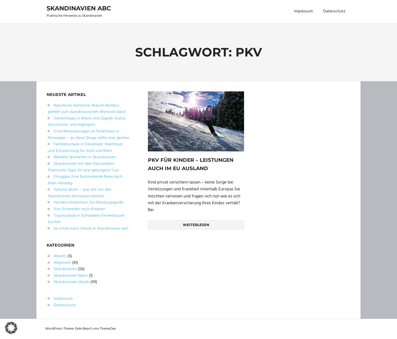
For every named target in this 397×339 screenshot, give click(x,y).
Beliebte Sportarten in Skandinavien (85, 157)
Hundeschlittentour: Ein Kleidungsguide (88, 202)
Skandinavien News (71, 275)
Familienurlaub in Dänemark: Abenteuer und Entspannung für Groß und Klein (85, 147)
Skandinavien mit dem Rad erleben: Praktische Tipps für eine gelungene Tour (83, 167)
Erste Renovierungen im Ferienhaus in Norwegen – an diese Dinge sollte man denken (88, 134)
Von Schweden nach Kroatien (79, 209)
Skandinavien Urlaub (71, 282)
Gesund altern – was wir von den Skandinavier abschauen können (79, 193)
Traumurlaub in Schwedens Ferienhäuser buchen (86, 219)
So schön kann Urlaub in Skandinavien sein (91, 228)
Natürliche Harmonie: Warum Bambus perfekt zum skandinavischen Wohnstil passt (87, 108)
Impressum (303, 11)
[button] (11, 328)
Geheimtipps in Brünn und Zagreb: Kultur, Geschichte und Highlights (87, 121)
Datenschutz (334, 11)
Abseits (60, 256)
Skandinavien (65, 269)
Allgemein (62, 263)
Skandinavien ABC (79, 8)
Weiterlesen (196, 224)
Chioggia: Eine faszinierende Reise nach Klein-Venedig (85, 180)
